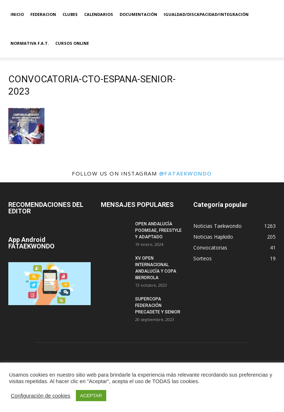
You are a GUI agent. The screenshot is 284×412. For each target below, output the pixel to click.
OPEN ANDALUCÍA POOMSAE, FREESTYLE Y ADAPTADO (158, 230)
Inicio (17, 14)
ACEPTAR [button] (91, 395)
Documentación (138, 14)
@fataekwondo (185, 173)
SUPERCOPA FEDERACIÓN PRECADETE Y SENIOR (157, 305)
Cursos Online (72, 43)
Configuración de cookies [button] (40, 396)
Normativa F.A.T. (29, 43)
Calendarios (98, 14)
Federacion (43, 14)
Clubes (70, 14)
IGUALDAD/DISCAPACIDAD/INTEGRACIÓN (206, 14)
